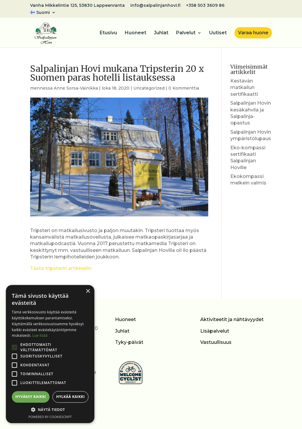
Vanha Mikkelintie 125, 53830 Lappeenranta (77, 5)
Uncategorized (149, 88)
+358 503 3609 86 (205, 5)
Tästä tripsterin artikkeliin (60, 268)
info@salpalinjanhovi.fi (155, 5)
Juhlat (161, 33)
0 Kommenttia (183, 88)
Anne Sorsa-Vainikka (76, 88)
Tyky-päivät (129, 342)
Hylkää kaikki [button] (70, 396)
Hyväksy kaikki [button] (30, 396)
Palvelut (186, 33)
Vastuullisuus (216, 342)
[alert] (50, 354)
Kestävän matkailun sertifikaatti (244, 87)
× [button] (88, 291)
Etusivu (108, 33)
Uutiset (218, 33)
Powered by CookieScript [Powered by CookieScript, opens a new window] (50, 417)
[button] (50, 410)
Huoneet (135, 33)
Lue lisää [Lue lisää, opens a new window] (39, 335)
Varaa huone (253, 32)
